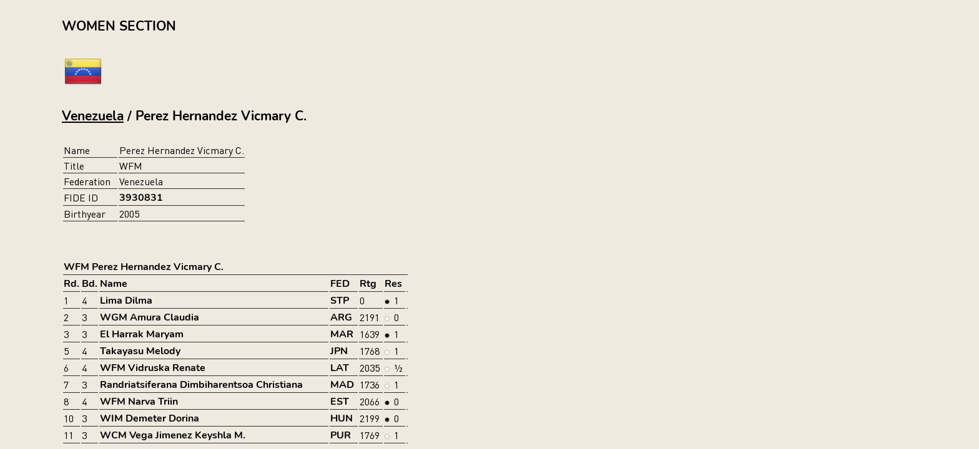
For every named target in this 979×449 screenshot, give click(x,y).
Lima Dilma (126, 300)
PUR (340, 435)
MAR (341, 334)
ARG (341, 317)
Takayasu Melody (140, 351)
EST (339, 401)
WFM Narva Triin (139, 401)
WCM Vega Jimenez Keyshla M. (172, 435)
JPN (339, 351)
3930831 (141, 198)
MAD (342, 385)
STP (339, 300)
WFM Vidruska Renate (152, 368)
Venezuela (93, 116)
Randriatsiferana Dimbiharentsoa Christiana (201, 385)
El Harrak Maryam (142, 334)
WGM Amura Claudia (149, 317)
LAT (339, 368)
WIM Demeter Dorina (149, 418)
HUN (341, 418)
